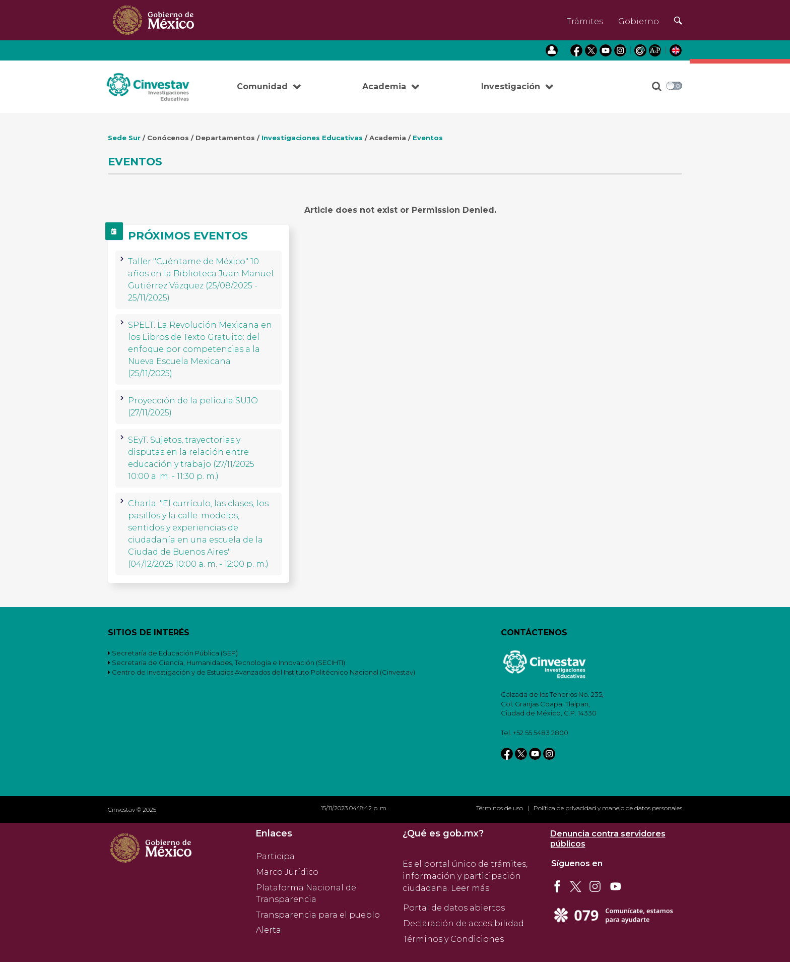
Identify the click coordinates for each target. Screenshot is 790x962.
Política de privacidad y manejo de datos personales (608, 808)
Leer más (470, 888)
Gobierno (638, 21)
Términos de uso (499, 808)
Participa (275, 856)
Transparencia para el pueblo (318, 915)
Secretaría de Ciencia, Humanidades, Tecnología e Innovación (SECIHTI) (226, 662)
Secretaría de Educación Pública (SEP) (173, 653)
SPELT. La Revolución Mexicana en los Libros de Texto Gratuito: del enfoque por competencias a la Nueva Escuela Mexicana (200, 349)
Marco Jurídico (287, 872)
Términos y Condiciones (453, 939)
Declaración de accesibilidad (463, 923)
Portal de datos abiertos (454, 908)
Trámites (585, 21)
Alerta (268, 930)
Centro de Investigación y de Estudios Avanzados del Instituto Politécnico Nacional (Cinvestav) (261, 672)
